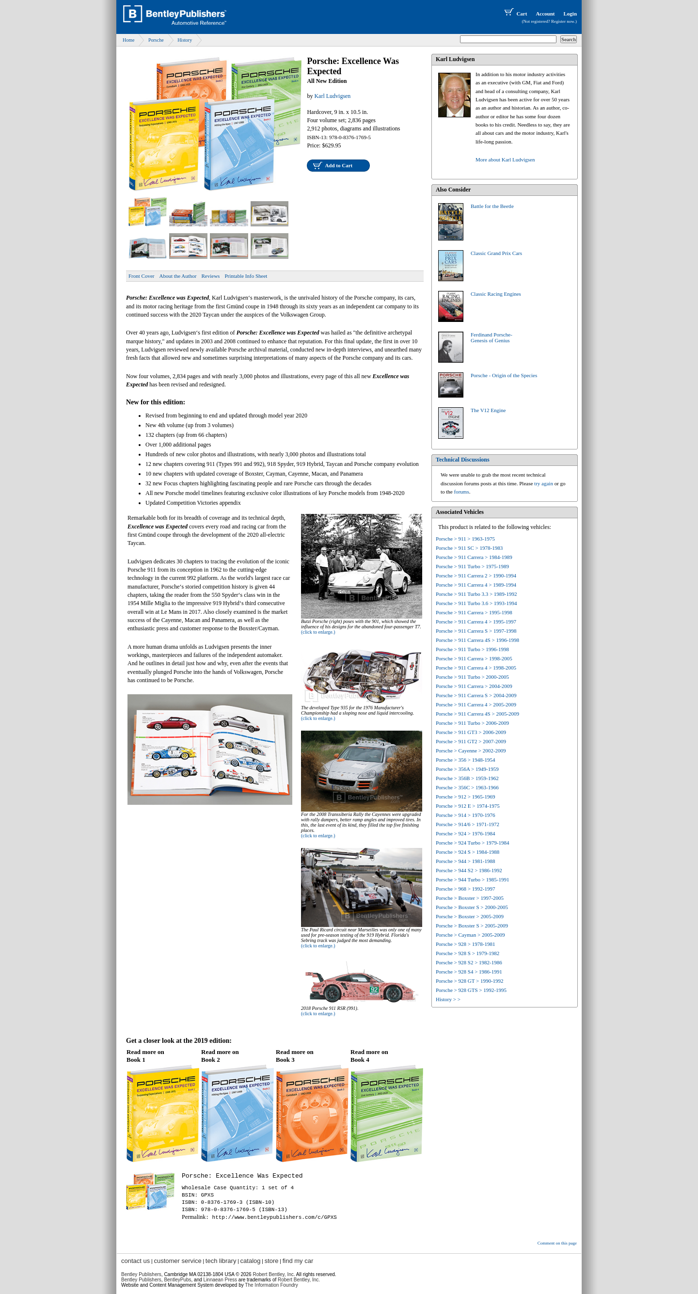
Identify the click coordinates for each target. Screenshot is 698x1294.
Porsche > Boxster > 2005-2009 (470, 916)
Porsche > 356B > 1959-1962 (467, 778)
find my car (298, 1260)
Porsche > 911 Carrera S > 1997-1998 (476, 631)
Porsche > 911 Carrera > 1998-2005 (474, 658)
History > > (448, 999)
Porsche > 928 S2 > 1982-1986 (469, 962)
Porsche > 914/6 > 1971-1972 (467, 824)
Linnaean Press (221, 1279)
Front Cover (141, 276)
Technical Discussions (463, 459)
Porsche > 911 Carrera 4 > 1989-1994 (476, 585)
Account (545, 13)
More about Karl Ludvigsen (505, 159)
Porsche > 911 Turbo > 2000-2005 (472, 677)
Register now (562, 21)
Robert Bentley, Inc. (299, 1279)
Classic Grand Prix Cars (496, 253)
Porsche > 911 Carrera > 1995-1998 (474, 612)
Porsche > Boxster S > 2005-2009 (472, 925)
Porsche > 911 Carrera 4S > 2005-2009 (477, 714)
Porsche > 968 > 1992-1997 (465, 889)
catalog (250, 1260)
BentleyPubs (177, 1279)
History (184, 40)
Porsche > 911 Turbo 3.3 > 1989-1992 (476, 594)
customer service (177, 1260)
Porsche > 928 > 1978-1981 (465, 944)
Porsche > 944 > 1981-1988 (465, 861)
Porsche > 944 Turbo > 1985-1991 (472, 879)
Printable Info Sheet (245, 276)
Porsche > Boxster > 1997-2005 (470, 898)
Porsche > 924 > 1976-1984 (465, 833)
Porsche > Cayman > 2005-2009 (470, 935)
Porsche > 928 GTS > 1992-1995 (471, 990)
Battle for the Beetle (492, 206)
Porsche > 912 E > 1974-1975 (468, 806)
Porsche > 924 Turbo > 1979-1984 (472, 843)
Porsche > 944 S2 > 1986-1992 (469, 870)
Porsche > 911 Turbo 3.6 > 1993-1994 (476, 603)
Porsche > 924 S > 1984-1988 (467, 852)
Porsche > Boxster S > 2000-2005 (472, 907)
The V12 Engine (488, 410)
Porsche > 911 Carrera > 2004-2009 (474, 686)
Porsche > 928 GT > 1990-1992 (470, 981)
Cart (515, 13)
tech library (221, 1260)
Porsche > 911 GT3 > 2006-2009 (471, 732)
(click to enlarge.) (318, 632)
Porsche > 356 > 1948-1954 (465, 760)
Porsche (156, 40)
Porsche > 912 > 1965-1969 (465, 796)
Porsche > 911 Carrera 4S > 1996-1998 (477, 640)
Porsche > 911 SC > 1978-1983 (469, 548)
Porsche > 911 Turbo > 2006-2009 (472, 723)
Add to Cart (338, 165)
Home (128, 40)
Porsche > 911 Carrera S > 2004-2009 (476, 695)
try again (543, 483)
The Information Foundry (271, 1285)
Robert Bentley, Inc (273, 1274)
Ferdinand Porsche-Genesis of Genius (491, 337)
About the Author (177, 276)
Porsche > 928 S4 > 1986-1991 (469, 971)
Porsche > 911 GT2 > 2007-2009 (471, 741)
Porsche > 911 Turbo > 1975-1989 (472, 566)
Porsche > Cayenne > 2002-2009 (471, 750)
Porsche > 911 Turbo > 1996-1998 (472, 649)
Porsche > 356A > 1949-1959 (467, 769)
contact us (135, 1260)
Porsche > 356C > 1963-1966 (467, 787)
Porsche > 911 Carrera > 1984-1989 (474, 557)
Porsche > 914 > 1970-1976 (465, 815)
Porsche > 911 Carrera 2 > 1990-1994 (476, 575)
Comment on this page (557, 1243)
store (272, 1260)
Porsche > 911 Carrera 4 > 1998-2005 (476, 668)
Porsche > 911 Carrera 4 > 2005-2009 (476, 704)
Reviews (210, 276)
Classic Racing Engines (496, 294)
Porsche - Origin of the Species (504, 375)
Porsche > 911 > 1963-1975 (465, 539)
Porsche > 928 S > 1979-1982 (467, 953)
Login (570, 13)
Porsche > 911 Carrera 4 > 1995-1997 (476, 621)
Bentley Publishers (141, 1274)
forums (461, 492)
